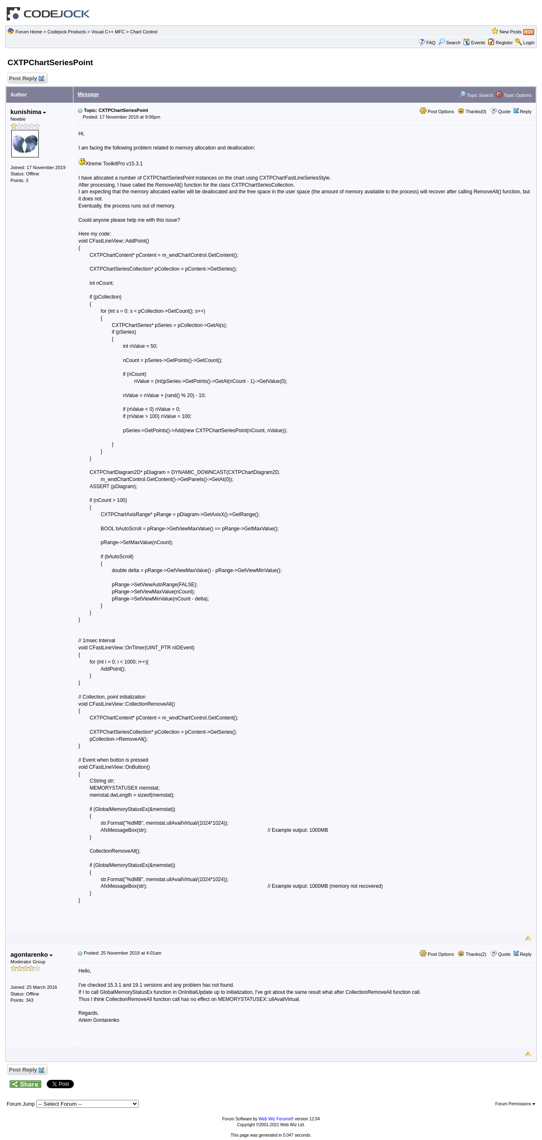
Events (474, 42)
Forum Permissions (515, 1104)
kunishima (28, 111)
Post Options (437, 111)
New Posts (510, 31)
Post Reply (26, 78)
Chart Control (143, 31)
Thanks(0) (472, 111)
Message (88, 94)
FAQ (431, 42)
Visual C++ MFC (108, 31)
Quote (504, 111)
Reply (526, 111)
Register (504, 42)
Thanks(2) (472, 954)
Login (528, 42)
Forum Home (28, 31)
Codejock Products (67, 31)
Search (449, 42)
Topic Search (476, 95)
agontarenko (31, 954)
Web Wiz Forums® (276, 1119)
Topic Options (514, 95)
